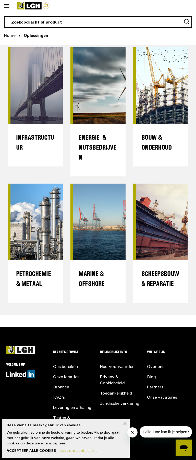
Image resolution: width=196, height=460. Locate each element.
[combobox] (98, 22)
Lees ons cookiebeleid (78, 451)
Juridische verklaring (119, 404)
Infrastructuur (35, 142)
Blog (151, 377)
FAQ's (59, 398)
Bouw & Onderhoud (156, 142)
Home (10, 36)
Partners (155, 387)
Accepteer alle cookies (31, 451)
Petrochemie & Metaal (33, 278)
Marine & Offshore (91, 278)
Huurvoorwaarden (117, 367)
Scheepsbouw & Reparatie (160, 278)
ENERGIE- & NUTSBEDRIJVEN (97, 147)
